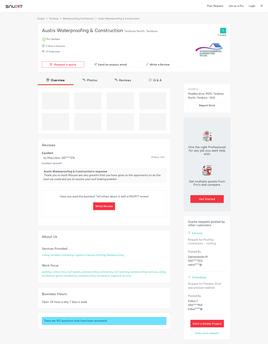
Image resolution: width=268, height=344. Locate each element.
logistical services (121, 275)
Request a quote (63, 64)
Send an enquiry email (110, 64)
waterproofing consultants (94, 275)
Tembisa (53, 18)
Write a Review (158, 64)
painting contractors (54, 271)
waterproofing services (143, 271)
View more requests (207, 333)
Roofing (100, 255)
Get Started (207, 199)
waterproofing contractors (97, 271)
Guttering (67, 255)
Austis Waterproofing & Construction (118, 18)
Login (252, 6)
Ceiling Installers (51, 255)
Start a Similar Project (207, 323)
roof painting (121, 271)
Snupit (41, 18)
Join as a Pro (236, 6)
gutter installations (67, 275)
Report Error (207, 105)
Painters (90, 255)
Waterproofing (115, 255)
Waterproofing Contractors (78, 18)
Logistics (79, 255)
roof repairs (74, 271)
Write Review (104, 206)
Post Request (215, 6)
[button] (261, 6)
